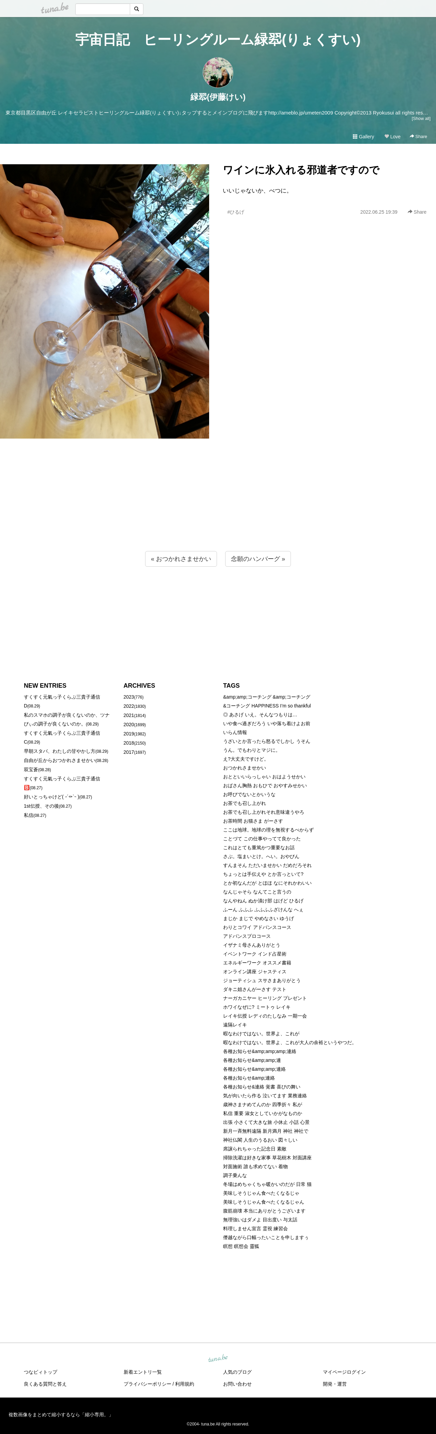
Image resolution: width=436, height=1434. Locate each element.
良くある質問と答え (45, 1384)
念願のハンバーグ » (258, 558)
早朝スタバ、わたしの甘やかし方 (59, 751)
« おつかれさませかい (181, 558)
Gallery (363, 136)
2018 (129, 743)
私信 (28, 815)
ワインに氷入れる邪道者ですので (301, 170)
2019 (129, 733)
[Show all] (421, 118)
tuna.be (217, 1359)
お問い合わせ (237, 1384)
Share (418, 136)
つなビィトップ (40, 1372)
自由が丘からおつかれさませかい (59, 760)
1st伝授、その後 (41, 806)
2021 (129, 715)
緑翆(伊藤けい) (218, 97)
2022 (129, 706)
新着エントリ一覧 (143, 1372)
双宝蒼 (31, 769)
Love (392, 136)
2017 (129, 752)
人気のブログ (237, 1372)
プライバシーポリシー (147, 1384)
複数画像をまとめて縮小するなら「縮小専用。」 (61, 1414)
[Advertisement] (218, 508)
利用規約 (184, 1384)
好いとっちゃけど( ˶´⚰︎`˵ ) (51, 796)
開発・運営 (335, 1384)
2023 (129, 697)
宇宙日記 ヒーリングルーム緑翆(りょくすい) (218, 39)
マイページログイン (344, 1372)
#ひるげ (235, 212)
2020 (129, 724)
